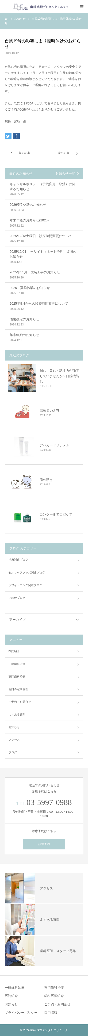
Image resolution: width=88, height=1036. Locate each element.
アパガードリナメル (54, 445)
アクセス (14, 739)
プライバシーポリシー (21, 1012)
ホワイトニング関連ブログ (25, 585)
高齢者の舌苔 (49, 410)
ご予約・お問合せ (19, 702)
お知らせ (14, 727)
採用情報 (50, 1012)
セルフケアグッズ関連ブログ (26, 572)
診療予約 (44, 844)
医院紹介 (14, 651)
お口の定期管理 (18, 689)
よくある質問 (16, 714)
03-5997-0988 (49, 802)
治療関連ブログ (18, 559)
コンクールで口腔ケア (56, 514)
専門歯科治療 (16, 676)
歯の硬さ (46, 480)
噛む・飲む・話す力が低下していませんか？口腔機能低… (59, 376)
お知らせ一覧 (65, 173)
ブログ (12, 752)
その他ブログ (16, 597)
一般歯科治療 (16, 664)
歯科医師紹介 (54, 996)
